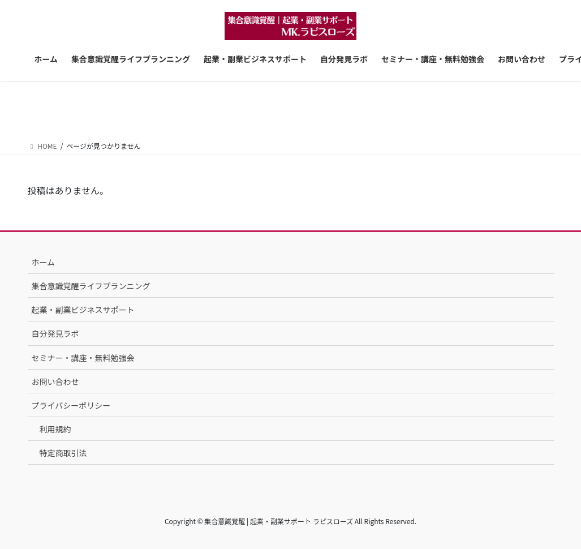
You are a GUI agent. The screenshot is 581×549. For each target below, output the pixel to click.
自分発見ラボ (55, 333)
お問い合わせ (55, 381)
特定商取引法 (63, 452)
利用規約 (55, 429)
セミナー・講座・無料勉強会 (83, 357)
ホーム (43, 262)
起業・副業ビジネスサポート (83, 309)
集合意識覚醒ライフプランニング (91, 285)
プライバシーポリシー (71, 405)
